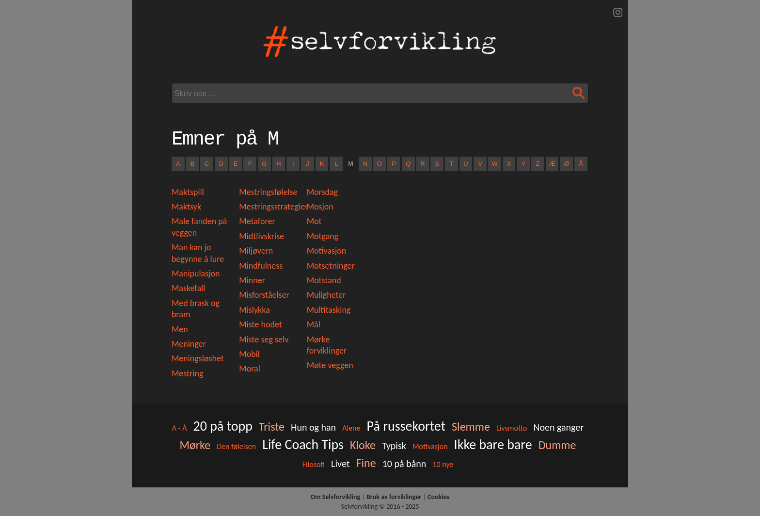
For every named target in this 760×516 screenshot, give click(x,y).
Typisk (394, 446)
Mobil (249, 354)
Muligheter (326, 295)
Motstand (324, 280)
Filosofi (313, 464)
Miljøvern (256, 250)
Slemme (471, 426)
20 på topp (223, 426)
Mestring (188, 373)
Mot (314, 221)
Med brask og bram (196, 309)
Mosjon (320, 206)
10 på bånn (404, 463)
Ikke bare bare (493, 444)
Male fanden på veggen (199, 227)
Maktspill (188, 192)
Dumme (557, 445)
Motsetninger (331, 265)
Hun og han (313, 427)
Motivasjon (327, 250)
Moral (249, 368)
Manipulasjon (196, 273)
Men (180, 329)
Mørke (195, 445)
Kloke (363, 445)
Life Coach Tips (303, 444)
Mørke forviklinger (327, 345)
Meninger (189, 344)
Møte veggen (330, 365)
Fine (366, 463)
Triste (272, 426)
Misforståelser (264, 295)
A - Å (179, 428)
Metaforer (257, 221)
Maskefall (188, 288)
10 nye (442, 464)
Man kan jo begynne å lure (198, 253)
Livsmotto (511, 428)
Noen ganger (558, 427)
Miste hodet (260, 324)
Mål (313, 324)
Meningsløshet (198, 358)
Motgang (323, 236)
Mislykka (254, 310)
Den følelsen (236, 446)
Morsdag (322, 192)
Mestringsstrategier (268, 206)
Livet (340, 463)
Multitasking (329, 310)
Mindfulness (261, 265)
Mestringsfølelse (268, 192)
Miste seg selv (263, 339)
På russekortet (406, 426)
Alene (351, 428)
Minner (252, 280)
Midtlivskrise (261, 236)
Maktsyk (186, 206)
